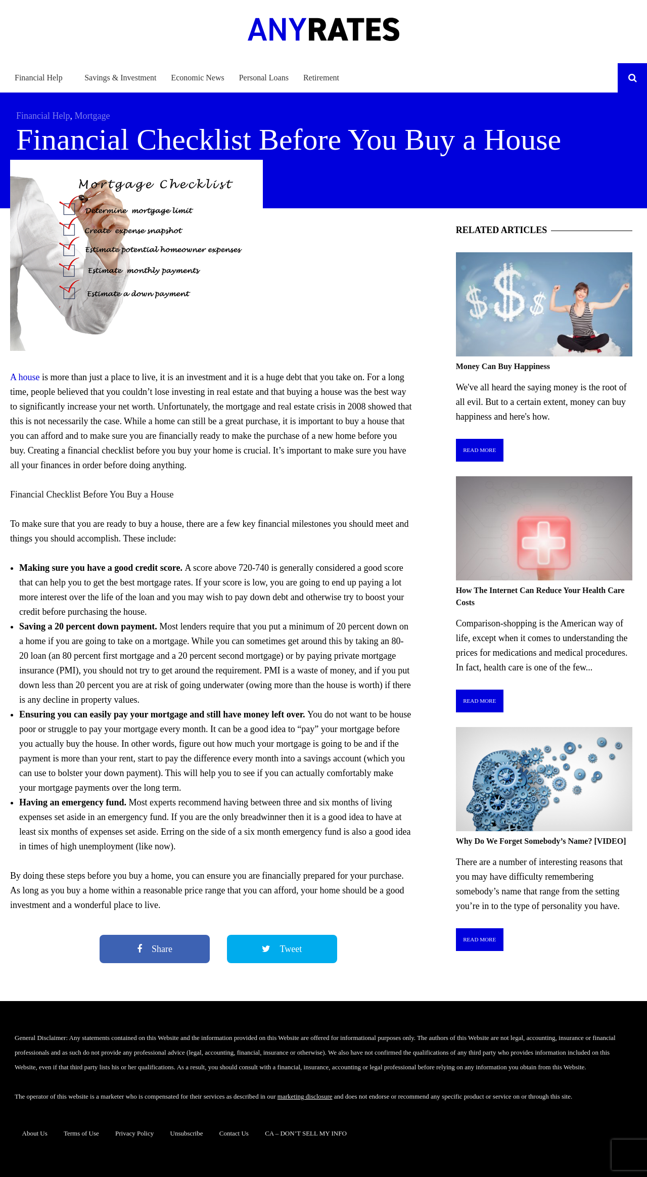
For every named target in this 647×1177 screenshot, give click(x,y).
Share (154, 949)
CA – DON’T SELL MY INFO (306, 1133)
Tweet (282, 949)
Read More (479, 450)
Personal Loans (264, 77)
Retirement (321, 77)
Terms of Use (81, 1133)
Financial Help (39, 77)
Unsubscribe (186, 1133)
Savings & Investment (120, 77)
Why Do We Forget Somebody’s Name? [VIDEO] (541, 841)
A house (25, 377)
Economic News (197, 77)
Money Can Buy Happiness (503, 366)
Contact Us (234, 1133)
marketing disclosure (305, 1096)
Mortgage (92, 116)
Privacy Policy (134, 1133)
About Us (35, 1133)
